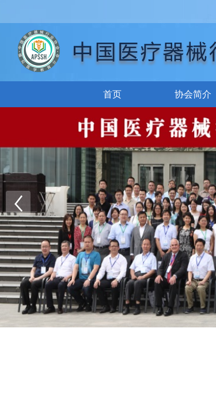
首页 (112, 94)
